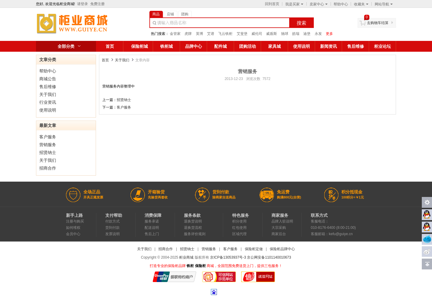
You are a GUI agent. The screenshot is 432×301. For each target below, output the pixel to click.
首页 (110, 46)
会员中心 (73, 234)
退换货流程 (193, 228)
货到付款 (112, 228)
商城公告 (47, 78)
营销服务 (47, 144)
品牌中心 (193, 46)
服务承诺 (152, 221)
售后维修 (355, 46)
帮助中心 (341, 4)
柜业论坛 (382, 46)
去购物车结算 (377, 23)
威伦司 (256, 34)
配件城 (220, 46)
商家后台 (279, 234)
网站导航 (384, 4)
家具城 (274, 46)
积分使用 (239, 221)
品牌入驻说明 (282, 221)
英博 (199, 34)
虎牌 (188, 34)
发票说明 (112, 234)
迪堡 (306, 34)
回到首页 (272, 4)
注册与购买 (75, 221)
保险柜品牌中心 (282, 249)
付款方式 (112, 221)
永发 (318, 34)
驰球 (284, 34)
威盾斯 (271, 34)
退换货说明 (193, 221)
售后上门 (152, 234)
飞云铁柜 (225, 34)
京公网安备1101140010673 (269, 257)
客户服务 (47, 136)
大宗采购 (279, 228)
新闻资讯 (328, 46)
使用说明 (301, 46)
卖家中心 (319, 4)
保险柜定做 (254, 249)
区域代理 (239, 234)
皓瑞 (295, 34)
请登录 (82, 4)
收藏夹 (361, 4)
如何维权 (73, 228)
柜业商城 (186, 257)
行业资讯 (47, 102)
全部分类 (66, 46)
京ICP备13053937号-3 (228, 257)
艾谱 (210, 34)
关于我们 (47, 94)
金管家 (175, 34)
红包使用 (239, 228)
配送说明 (152, 228)
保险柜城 (139, 46)
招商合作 (47, 168)
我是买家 (294, 4)
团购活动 (247, 46)
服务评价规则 (195, 234)
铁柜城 (166, 46)
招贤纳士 (47, 152)
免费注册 (97, 4)
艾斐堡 (242, 34)
